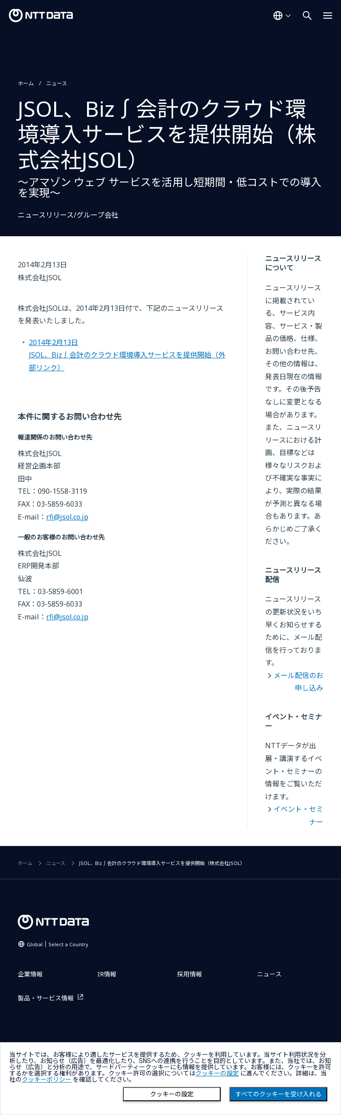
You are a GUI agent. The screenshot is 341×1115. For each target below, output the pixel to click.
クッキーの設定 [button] (217, 1073)
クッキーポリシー (46, 1079)
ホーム (26, 83)
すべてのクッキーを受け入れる (278, 1094)
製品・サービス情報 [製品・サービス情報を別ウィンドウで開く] (46, 998)
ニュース (56, 83)
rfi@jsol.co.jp (67, 517)
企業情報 (30, 974)
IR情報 (107, 974)
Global (57, 944)
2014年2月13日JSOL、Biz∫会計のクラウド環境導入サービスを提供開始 (127, 355)
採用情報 (189, 974)
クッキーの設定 (172, 1094)
